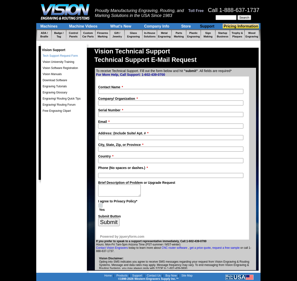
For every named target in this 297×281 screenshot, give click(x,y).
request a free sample (226, 250)
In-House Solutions (150, 35)
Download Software (55, 80)
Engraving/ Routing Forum (59, 104)
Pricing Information (241, 26)
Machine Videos (84, 26)
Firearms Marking (102, 35)
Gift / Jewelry (117, 35)
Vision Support (53, 50)
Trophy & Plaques (237, 35)
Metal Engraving (164, 35)
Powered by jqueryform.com (122, 239)
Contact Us (154, 275)
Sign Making (208, 35)
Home (108, 275)
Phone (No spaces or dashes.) (121, 168)
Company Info (157, 26)
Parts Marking (179, 35)
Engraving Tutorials (55, 86)
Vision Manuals (52, 74)
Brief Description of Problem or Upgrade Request (136, 183)
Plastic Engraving (193, 35)
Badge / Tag (59, 35)
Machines (49, 26)
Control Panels (73, 35)
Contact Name (109, 87)
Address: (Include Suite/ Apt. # (122, 133)
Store (186, 26)
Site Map (187, 275)
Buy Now (171, 275)
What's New (121, 26)
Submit (109, 224)
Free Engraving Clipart (57, 110)
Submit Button (109, 218)
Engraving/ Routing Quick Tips (61, 98)
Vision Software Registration (60, 68)
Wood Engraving (251, 35)
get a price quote (200, 250)
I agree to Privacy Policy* (117, 203)
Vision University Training (58, 62)
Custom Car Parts (88, 35)
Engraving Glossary (55, 92)
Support (208, 26)
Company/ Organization (116, 98)
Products (122, 275)
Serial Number (109, 110)
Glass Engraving (133, 35)
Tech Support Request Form (60, 55)
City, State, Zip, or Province (119, 145)
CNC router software (175, 250)
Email (102, 122)
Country (104, 156)
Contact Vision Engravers (112, 250)
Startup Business (223, 35)
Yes (102, 212)
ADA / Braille (44, 35)
